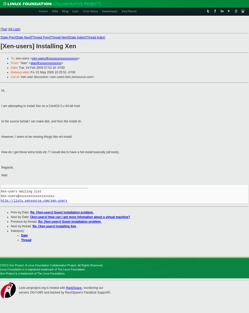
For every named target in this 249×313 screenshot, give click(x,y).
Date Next (23, 37)
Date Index (77, 37)
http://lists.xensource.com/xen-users (34, 201)
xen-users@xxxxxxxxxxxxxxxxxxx (55, 58)
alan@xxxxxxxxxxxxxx (46, 63)
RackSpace (74, 288)
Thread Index (95, 37)
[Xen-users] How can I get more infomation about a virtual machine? (80, 217)
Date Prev (8, 37)
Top (3, 29)
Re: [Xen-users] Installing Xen (54, 226)
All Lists (14, 29)
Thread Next (59, 37)
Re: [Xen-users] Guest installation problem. (62, 212)
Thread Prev (40, 37)
